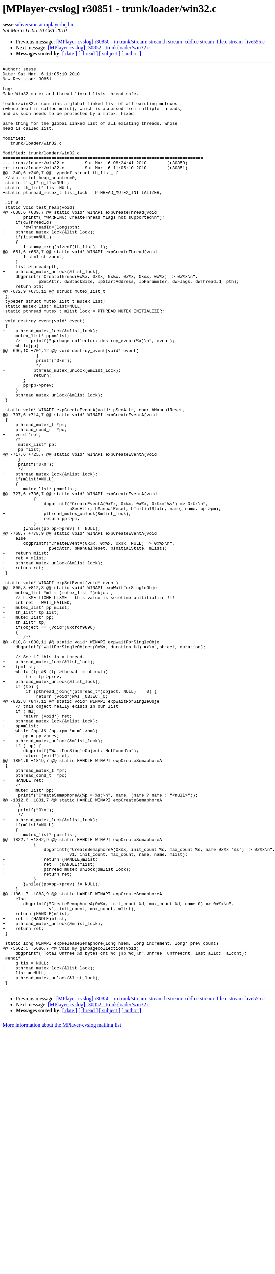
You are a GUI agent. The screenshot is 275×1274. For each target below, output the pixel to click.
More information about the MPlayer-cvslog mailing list (62, 1208)
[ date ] (69, 53)
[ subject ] (109, 53)
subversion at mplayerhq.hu (44, 24)
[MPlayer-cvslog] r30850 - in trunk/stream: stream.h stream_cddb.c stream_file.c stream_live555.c (160, 41)
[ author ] (131, 53)
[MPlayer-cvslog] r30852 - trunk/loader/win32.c (99, 47)
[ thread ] (88, 53)
